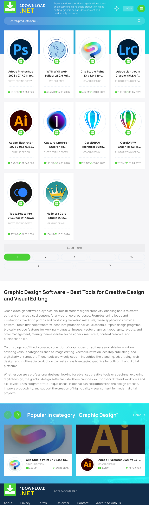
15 (131, 257)
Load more (74, 248)
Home (137, 415)
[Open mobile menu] (141, 8)
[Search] (139, 21)
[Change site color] (116, 8)
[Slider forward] (17, 415)
